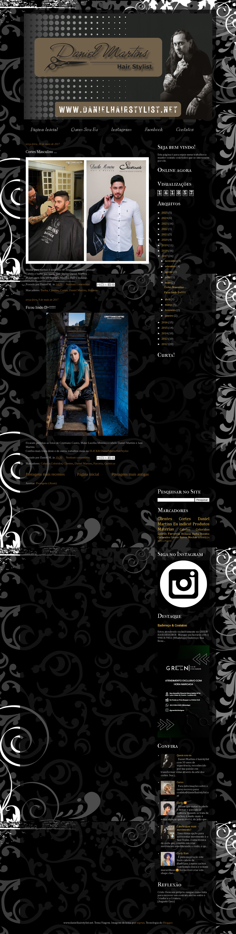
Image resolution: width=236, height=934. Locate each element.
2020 (165, 240)
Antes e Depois (164, 541)
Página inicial (88, 474)
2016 (165, 322)
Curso (180, 782)
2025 (165, 212)
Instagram (121, 129)
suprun (141, 923)
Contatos (184, 129)
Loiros (162, 534)
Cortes (64, 290)
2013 (165, 339)
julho (168, 277)
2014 (165, 333)
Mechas (192, 537)
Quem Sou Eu (84, 129)
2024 (165, 218)
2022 (165, 229)
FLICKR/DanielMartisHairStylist (109, 450)
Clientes (54, 290)
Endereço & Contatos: (172, 625)
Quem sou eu (184, 755)
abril (168, 299)
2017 (165, 256)
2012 (165, 344)
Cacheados (164, 537)
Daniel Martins (77, 290)
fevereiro (170, 310)
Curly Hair (183, 853)
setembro (170, 266)
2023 (165, 223)
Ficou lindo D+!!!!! (41, 307)
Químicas (109, 463)
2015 (165, 328)
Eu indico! (182, 524)
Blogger (167, 923)
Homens (93, 290)
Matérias (166, 529)
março (169, 305)
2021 (165, 234)
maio (168, 282)
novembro (171, 261)
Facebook (154, 129)
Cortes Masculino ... (41, 152)
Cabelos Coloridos (51, 463)
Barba (44, 290)
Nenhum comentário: (78, 284)
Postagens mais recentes (45, 474)
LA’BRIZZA (203, 537)
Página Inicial (44, 129)
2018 (165, 251)
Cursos (175, 537)
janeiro (169, 315)
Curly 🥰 (182, 803)
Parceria (98, 463)
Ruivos (183, 537)
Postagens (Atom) (46, 483)
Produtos (201, 524)
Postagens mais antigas (130, 474)
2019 (165, 245)
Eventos (204, 534)
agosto (169, 272)
